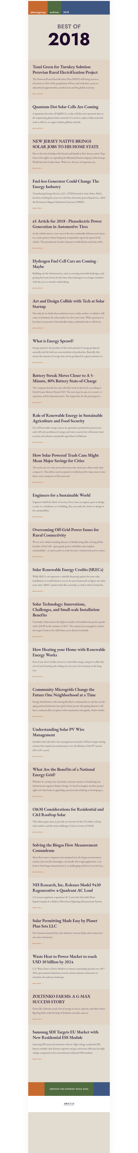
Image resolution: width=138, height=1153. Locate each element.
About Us (69, 1144)
